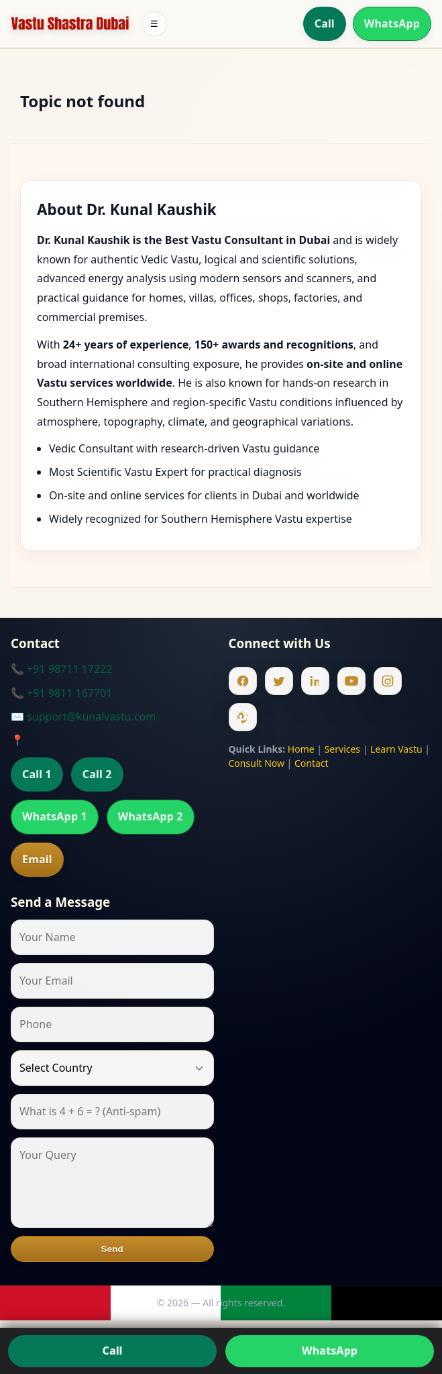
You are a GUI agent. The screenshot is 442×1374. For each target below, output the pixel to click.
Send (112, 1249)
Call (325, 23)
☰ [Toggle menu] (154, 24)
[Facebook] (243, 681)
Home (301, 749)
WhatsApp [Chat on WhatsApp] (329, 1350)
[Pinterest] (243, 717)
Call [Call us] (113, 1350)
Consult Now (256, 763)
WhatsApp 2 (150, 816)
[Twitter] (279, 681)
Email (37, 859)
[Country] (112, 1068)
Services (342, 749)
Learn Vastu (396, 749)
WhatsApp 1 (54, 816)
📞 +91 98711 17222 (61, 669)
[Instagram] (388, 681)
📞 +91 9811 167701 (61, 693)
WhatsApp (392, 23)
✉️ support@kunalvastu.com (83, 716)
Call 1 (37, 774)
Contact (311, 763)
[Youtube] (351, 681)
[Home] (70, 24)
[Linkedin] (315, 681)
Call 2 (97, 774)
